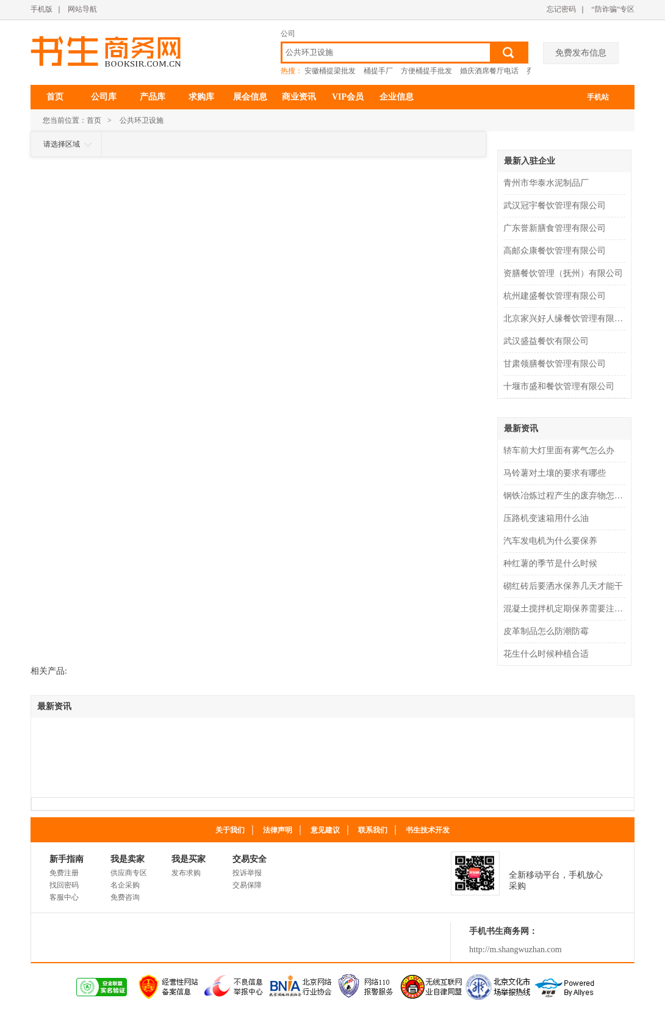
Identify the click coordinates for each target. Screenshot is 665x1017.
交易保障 (247, 885)
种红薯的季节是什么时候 (550, 563)
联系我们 (372, 830)
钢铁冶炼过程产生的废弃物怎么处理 (565, 495)
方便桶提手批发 (426, 71)
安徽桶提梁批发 (330, 71)
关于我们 (230, 830)
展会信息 (250, 96)
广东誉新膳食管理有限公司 (554, 228)
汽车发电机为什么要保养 (550, 540)
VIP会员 (348, 96)
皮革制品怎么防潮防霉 (546, 631)
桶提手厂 (378, 71)
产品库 (152, 96)
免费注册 (64, 873)
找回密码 (64, 885)
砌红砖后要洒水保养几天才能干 (563, 586)
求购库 (201, 96)
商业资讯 (299, 96)
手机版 (41, 9)
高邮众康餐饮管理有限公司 (554, 250)
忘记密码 (561, 9)
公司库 (104, 96)
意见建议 (325, 830)
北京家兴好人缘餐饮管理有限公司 (565, 318)
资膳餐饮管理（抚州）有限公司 (563, 273)
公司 (288, 33)
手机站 (598, 97)
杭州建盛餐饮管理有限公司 (554, 296)
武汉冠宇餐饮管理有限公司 (554, 205)
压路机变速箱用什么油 (546, 518)
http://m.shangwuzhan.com (515, 949)
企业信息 (396, 96)
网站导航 (82, 9)
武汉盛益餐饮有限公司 (546, 341)
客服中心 (64, 897)
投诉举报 (247, 873)
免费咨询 (125, 897)
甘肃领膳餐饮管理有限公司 (554, 363)
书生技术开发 (428, 830)
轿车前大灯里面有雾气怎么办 (558, 450)
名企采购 (125, 885)
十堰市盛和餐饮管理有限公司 (558, 386)
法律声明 (277, 830)
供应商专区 (128, 873)
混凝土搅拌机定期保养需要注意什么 (565, 608)
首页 (54, 96)
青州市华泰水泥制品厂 (546, 183)
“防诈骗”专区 (612, 9)
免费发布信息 (580, 52)
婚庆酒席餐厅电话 (489, 71)
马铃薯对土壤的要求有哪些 (554, 473)
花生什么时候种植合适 (546, 653)
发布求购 (186, 873)
